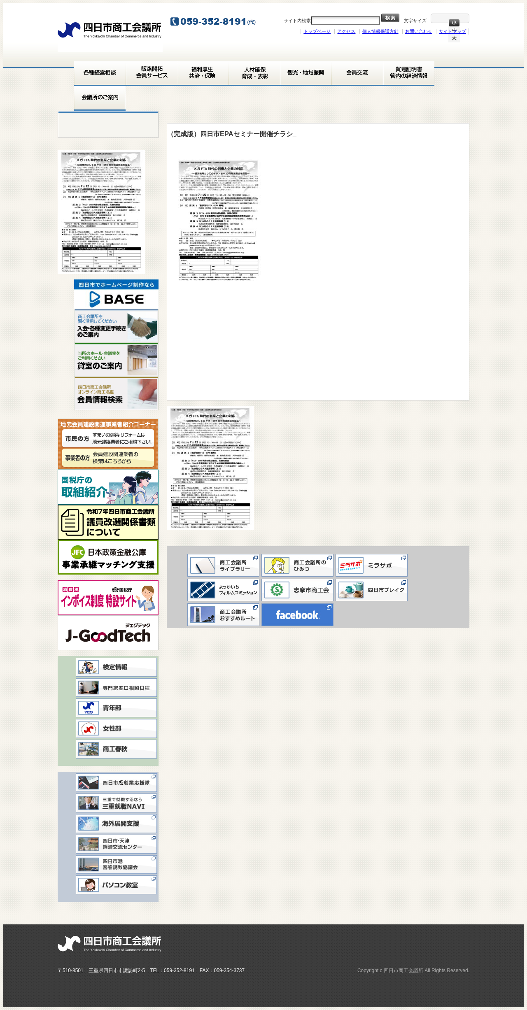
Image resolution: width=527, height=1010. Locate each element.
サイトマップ (452, 31)
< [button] (84, 292)
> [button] (148, 292)
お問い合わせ (418, 31)
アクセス (346, 31)
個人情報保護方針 (380, 31)
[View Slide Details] (116, 294)
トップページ (317, 31)
